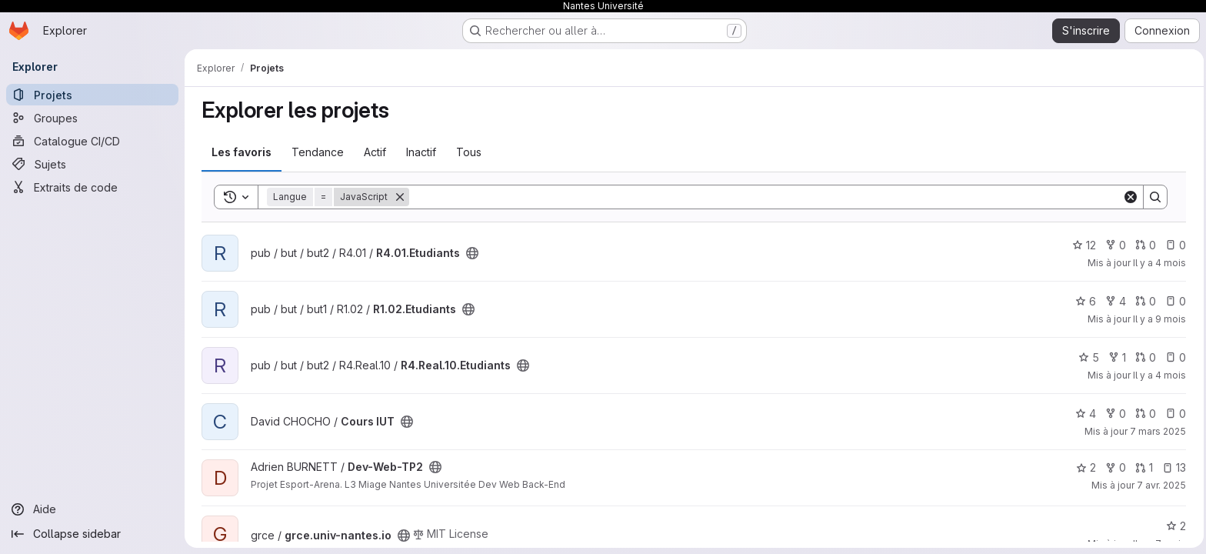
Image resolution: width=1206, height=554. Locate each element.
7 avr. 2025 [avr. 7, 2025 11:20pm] (1159, 485)
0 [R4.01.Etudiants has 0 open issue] (1174, 245)
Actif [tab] (373, 152)
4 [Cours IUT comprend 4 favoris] (1084, 413)
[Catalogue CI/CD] (92, 141)
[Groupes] (92, 117)
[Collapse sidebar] (92, 534)
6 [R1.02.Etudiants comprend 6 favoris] (1084, 301)
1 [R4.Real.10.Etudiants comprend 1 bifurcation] (1115, 357)
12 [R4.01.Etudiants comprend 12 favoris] (1082, 245)
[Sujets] (92, 164)
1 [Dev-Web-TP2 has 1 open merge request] (1142, 467)
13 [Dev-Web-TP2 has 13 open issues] (1172, 467)
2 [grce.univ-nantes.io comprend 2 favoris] (1174, 525)
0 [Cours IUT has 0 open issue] (1174, 413)
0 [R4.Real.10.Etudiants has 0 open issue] (1174, 357)
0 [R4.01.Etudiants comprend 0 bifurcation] (1114, 245)
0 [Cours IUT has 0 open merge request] (1144, 413)
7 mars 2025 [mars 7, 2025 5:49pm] (1156, 431)
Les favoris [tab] (240, 152)
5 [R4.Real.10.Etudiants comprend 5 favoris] (1087, 357)
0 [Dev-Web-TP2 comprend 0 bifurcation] (1114, 467)
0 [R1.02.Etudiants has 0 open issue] (1174, 301)
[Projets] (92, 94)
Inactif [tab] (420, 152)
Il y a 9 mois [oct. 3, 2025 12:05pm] (1157, 319)
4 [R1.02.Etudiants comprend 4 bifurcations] (1114, 301)
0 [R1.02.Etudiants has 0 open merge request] (1144, 301)
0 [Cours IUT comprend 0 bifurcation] (1114, 413)
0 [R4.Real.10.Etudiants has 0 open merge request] (1144, 357)
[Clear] (1129, 197)
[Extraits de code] (92, 187)
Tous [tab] (467, 152)
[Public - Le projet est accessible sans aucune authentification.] (471, 253)
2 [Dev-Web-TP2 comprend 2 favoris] (1084, 467)
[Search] (764, 197)
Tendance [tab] (316, 152)
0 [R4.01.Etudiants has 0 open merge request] (1144, 245)
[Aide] (92, 509)
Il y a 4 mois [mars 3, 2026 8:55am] (1157, 263)
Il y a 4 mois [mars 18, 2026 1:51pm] (1157, 375)
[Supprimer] (398, 197)
